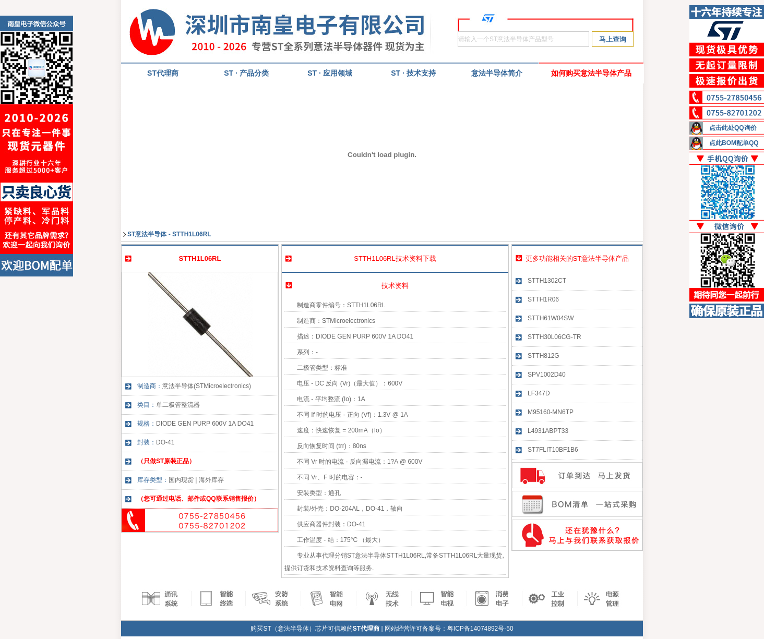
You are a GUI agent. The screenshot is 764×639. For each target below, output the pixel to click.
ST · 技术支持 (413, 73)
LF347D (539, 393)
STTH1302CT (547, 280)
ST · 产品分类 (246, 73)
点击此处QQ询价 (733, 127)
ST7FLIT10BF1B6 (553, 449)
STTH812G (543, 355)
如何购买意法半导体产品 (591, 73)
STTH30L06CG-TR (554, 337)
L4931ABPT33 (548, 431)
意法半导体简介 (496, 73)
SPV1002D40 (547, 374)
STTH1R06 (543, 299)
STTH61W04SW (551, 318)
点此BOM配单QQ (734, 143)
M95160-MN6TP (551, 412)
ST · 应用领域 (329, 73)
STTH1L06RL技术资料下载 (395, 258)
